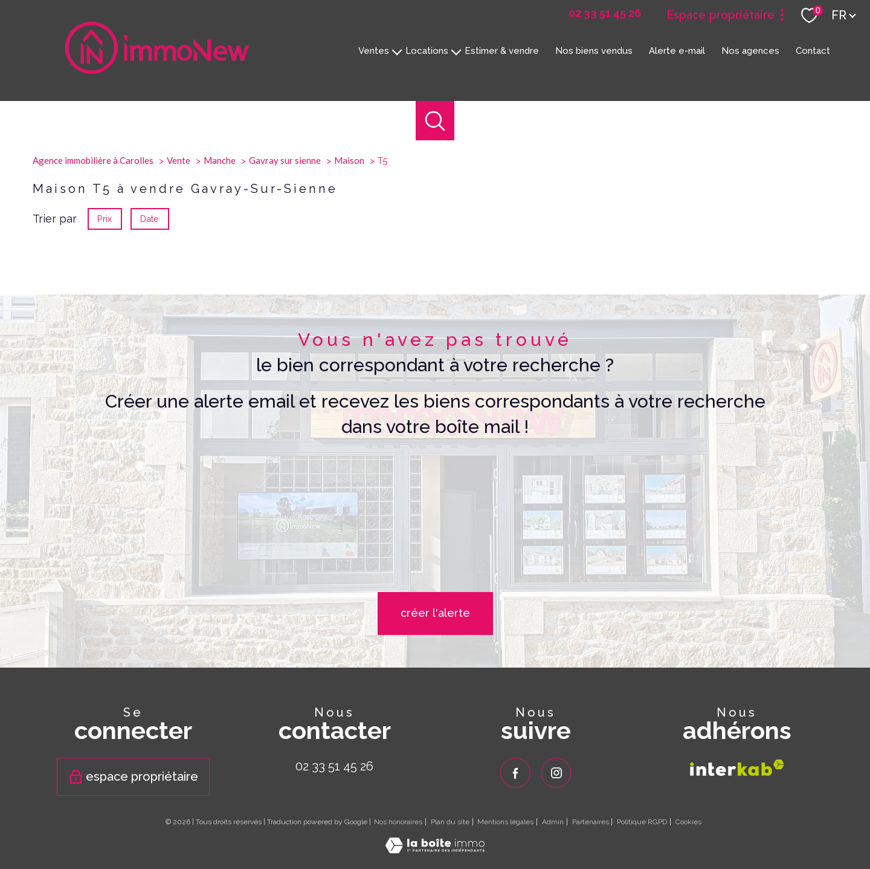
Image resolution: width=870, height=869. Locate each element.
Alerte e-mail (677, 50)
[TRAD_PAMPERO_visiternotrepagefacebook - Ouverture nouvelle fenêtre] (515, 773)
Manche (220, 290)
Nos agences (750, 50)
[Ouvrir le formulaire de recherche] (435, 120)
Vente (178, 290)
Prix (104, 349)
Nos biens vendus (594, 50)
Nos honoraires (398, 822)
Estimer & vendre (502, 50)
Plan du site (450, 822)
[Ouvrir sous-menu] (397, 51)
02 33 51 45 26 (334, 766)
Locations (426, 50)
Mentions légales (505, 822)
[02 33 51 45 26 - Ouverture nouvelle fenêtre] (605, 13)
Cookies (688, 822)
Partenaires (590, 822)
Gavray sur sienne (285, 290)
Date (150, 349)
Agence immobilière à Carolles (93, 290)
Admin (553, 822)
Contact (813, 50)
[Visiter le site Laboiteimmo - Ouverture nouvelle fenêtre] (435, 848)
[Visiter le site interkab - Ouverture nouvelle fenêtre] (737, 767)
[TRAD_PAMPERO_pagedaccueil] (157, 69)
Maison (349, 290)
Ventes (373, 50)
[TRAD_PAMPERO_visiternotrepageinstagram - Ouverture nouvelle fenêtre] (556, 773)
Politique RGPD (642, 822)
